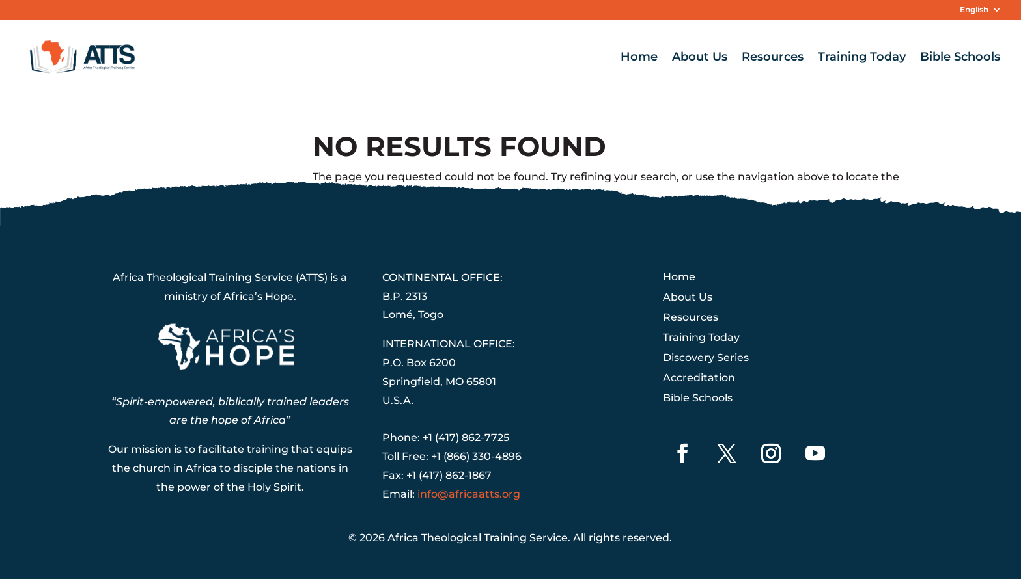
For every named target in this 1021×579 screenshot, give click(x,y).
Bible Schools (960, 58)
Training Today (862, 58)
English (974, 10)
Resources (773, 58)
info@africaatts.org (468, 494)
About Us (699, 58)
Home (639, 58)
